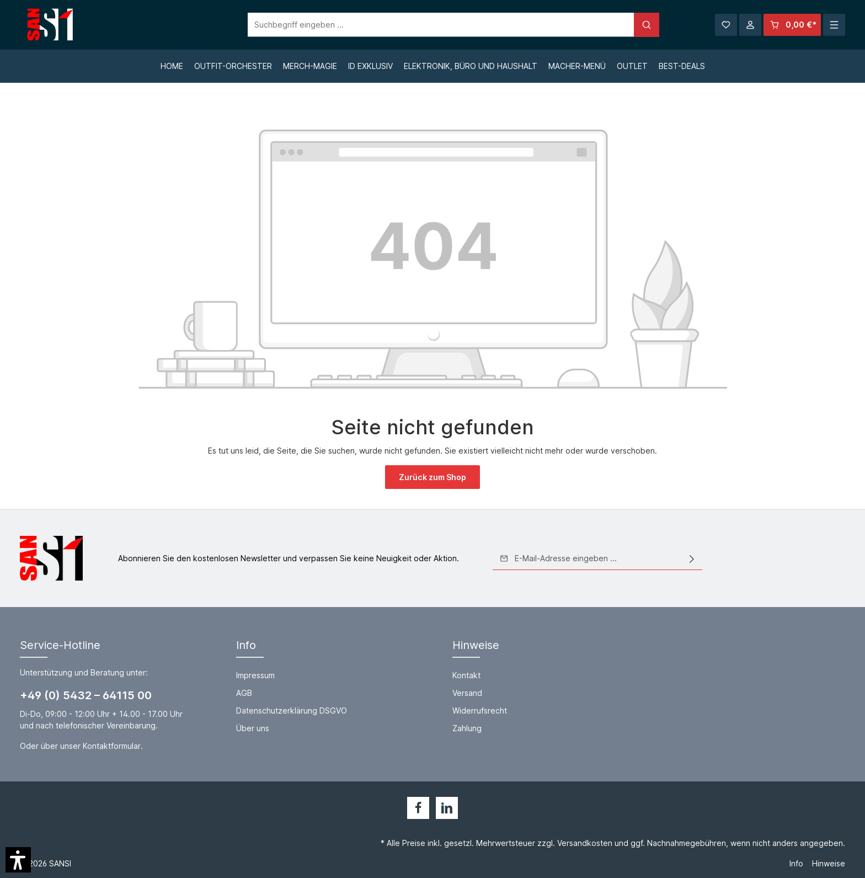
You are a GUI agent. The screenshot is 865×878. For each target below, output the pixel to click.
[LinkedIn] (447, 808)
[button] (18, 859)
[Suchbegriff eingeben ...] (420, 25)
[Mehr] (834, 25)
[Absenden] (691, 558)
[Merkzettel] (726, 25)
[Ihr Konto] (750, 25)
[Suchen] (625, 25)
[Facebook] (418, 808)
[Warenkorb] (792, 25)
